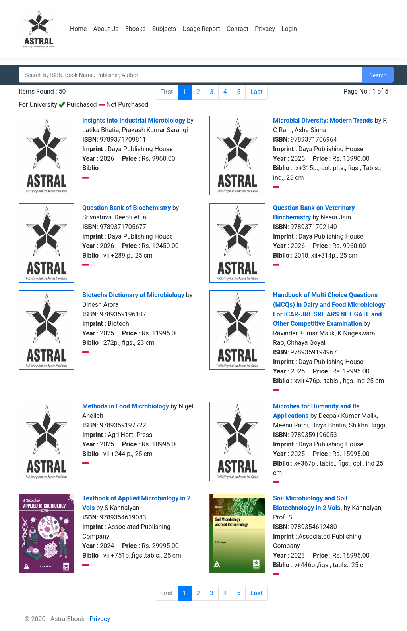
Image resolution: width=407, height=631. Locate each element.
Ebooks (136, 29)
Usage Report (203, 29)
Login (291, 29)
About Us (106, 29)
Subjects (165, 29)
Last (256, 92)
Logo (39, 29)
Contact (240, 29)
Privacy (267, 29)
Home (78, 29)
